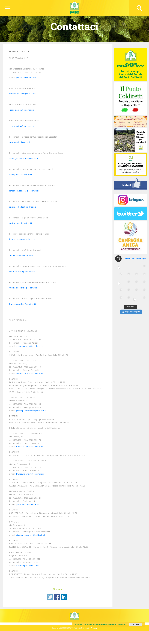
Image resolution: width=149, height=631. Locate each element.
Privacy (94, 628)
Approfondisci (121, 624)
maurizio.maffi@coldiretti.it (22, 271)
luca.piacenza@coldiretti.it (21, 110)
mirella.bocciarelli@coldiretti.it (23, 288)
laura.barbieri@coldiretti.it (21, 255)
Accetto (136, 624)
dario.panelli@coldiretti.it (21, 174)
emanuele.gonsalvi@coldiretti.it (24, 191)
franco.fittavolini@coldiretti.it (30, 446)
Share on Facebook (57, 597)
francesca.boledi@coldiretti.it (23, 304)
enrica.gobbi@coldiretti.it (21, 223)
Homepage (13, 51)
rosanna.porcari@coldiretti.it (29, 346)
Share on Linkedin (64, 597)
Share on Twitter (50, 597)
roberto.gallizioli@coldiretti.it (22, 93)
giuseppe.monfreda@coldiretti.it (31, 410)
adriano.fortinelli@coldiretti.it (30, 373)
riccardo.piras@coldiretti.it (21, 126)
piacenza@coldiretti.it (26, 77)
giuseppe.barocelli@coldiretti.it (30, 535)
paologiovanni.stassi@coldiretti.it (24, 158)
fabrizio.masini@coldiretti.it (22, 239)
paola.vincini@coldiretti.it (28, 504)
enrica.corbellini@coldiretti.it (22, 142)
